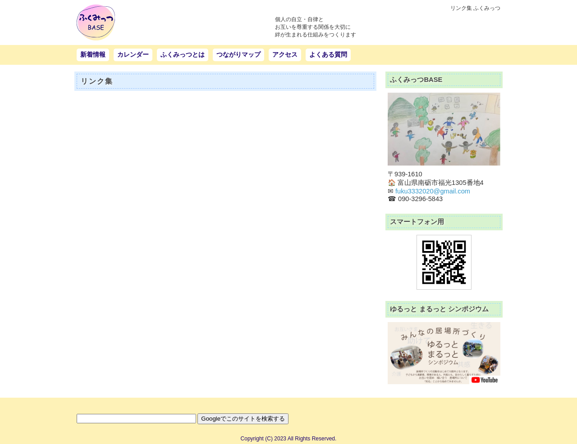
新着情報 (92, 54)
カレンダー (133, 54)
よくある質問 (328, 54)
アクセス (285, 54)
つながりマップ (238, 54)
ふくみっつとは (182, 54)
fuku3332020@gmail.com (432, 191)
